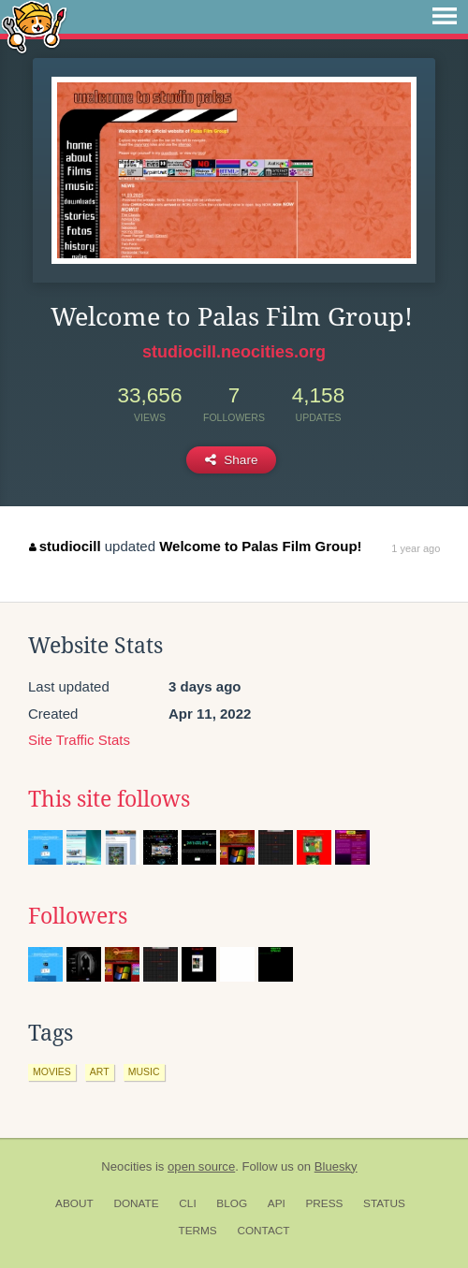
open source (201, 1166)
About (74, 1203)
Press (324, 1203)
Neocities (126, 1166)
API (276, 1203)
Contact (263, 1230)
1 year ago (415, 548)
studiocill (64, 546)
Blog (231, 1203)
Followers (77, 916)
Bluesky (336, 1166)
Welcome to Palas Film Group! (260, 546)
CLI (187, 1203)
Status (384, 1203)
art (100, 1071)
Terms (197, 1230)
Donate (135, 1203)
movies (52, 1071)
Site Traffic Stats (79, 740)
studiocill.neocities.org (234, 352)
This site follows (109, 799)
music (144, 1071)
